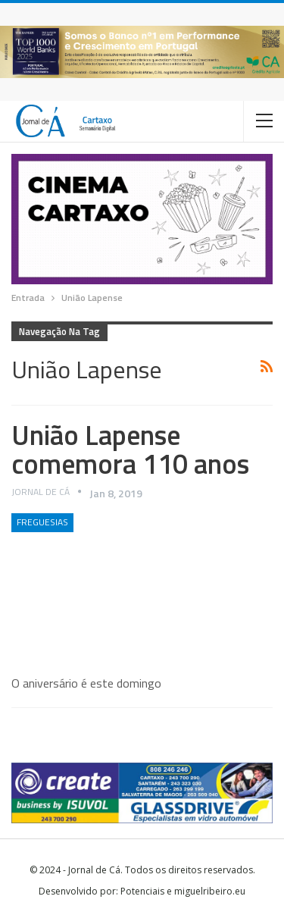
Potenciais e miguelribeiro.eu (182, 891)
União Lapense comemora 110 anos (130, 449)
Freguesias (42, 522)
